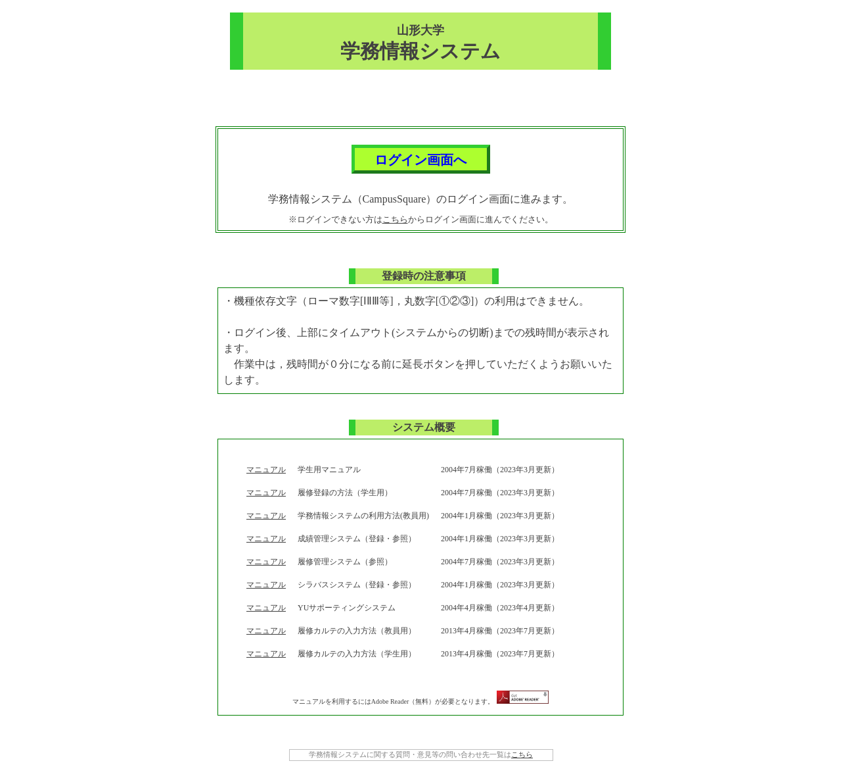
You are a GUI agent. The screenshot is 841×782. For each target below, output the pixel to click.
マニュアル (266, 469)
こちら (395, 219)
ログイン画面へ (420, 160)
